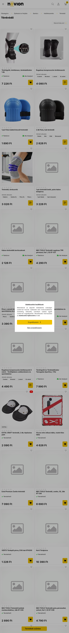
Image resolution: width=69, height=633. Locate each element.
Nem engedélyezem (34, 328)
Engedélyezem (33, 322)
